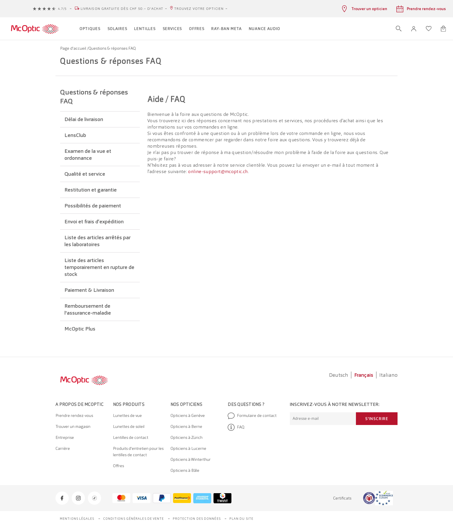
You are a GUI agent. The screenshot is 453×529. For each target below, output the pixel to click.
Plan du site (241, 519)
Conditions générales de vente (133, 519)
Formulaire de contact (252, 415)
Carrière (62, 448)
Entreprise (64, 437)
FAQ (236, 427)
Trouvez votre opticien (199, 8)
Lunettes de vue (127, 415)
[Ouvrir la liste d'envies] (429, 28)
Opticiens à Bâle (184, 470)
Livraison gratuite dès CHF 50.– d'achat (122, 8)
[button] (413, 29)
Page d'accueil (73, 48)
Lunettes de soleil (128, 426)
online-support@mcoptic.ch (218, 171)
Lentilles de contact (130, 437)
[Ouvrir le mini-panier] (443, 28)
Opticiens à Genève (187, 415)
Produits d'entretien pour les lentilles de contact (138, 451)
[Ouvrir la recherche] (398, 28)
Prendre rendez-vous (74, 415)
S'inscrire (376, 418)
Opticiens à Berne (186, 426)
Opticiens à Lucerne (188, 448)
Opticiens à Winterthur (190, 459)
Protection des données (197, 519)
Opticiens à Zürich (186, 437)
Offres (118, 465)
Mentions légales (77, 519)
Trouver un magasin (72, 426)
